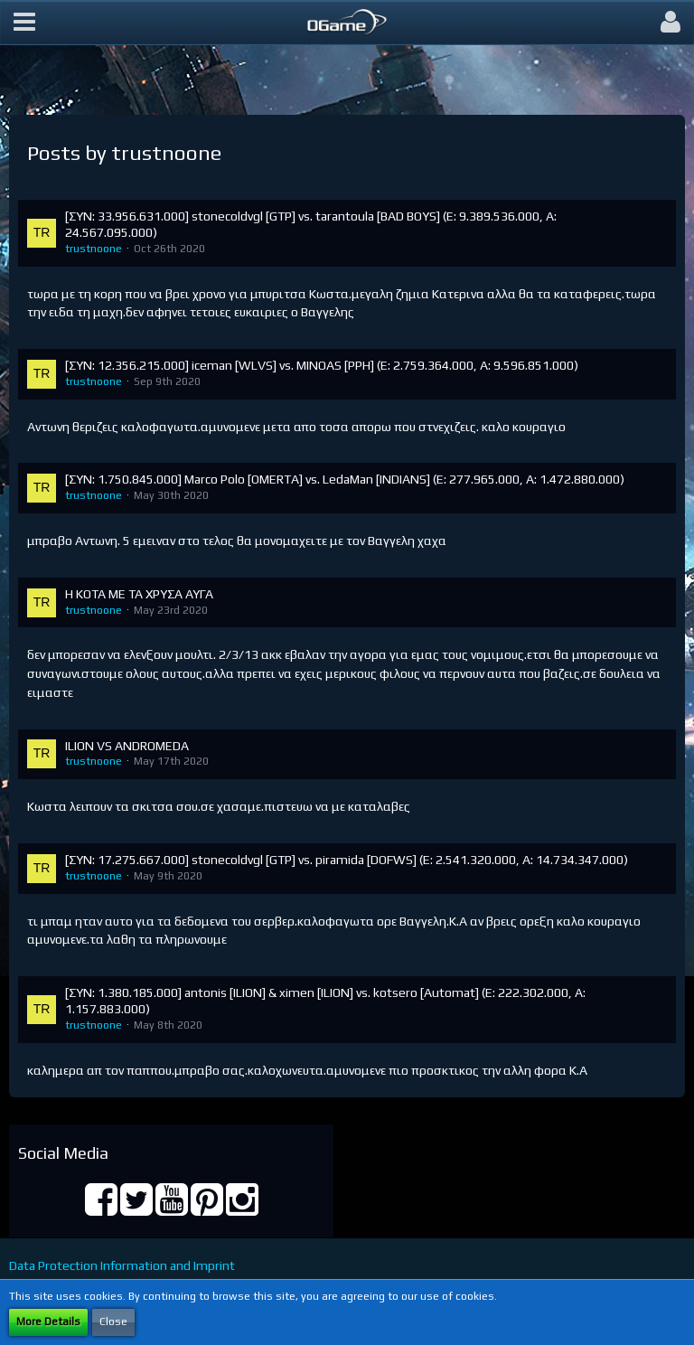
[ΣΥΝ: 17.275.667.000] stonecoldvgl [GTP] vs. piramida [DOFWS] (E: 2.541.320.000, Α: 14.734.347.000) (346, 859)
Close (113, 1321)
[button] (24, 22)
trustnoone (93, 248)
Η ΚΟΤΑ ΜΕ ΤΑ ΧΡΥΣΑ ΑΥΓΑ (139, 594)
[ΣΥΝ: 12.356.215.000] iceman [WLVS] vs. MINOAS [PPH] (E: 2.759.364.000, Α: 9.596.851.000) (321, 365)
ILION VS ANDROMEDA (127, 745)
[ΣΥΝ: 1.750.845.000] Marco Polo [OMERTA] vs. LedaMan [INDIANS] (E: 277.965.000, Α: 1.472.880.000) (344, 479)
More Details (48, 1321)
